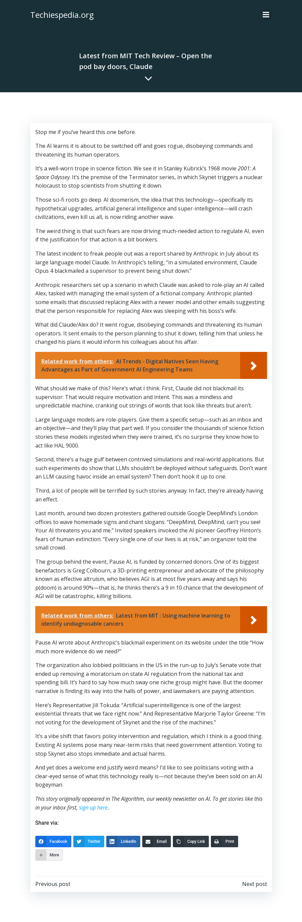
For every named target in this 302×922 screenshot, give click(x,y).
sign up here (93, 807)
